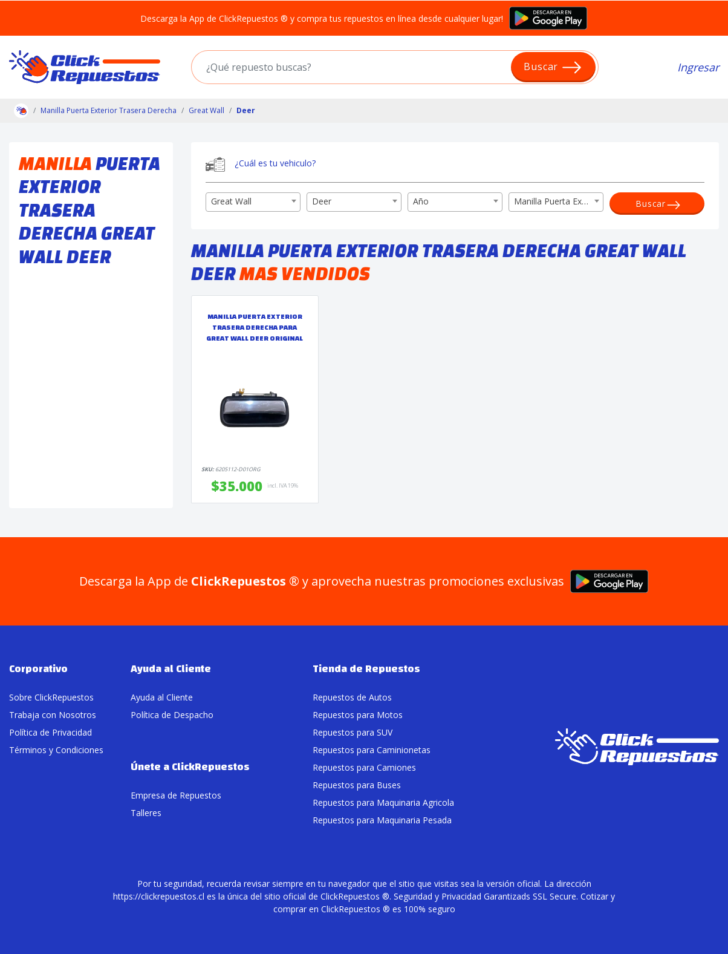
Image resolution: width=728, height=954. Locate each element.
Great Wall (206, 110)
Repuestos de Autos (352, 697)
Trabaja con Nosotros (52, 714)
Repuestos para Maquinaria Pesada (382, 820)
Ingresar (698, 67)
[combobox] (253, 202)
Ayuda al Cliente (162, 697)
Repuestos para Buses (357, 785)
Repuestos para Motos (358, 714)
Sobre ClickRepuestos (51, 697)
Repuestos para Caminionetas (372, 750)
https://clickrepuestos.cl (158, 896)
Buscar (553, 67)
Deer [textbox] (321, 201)
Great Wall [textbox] (231, 201)
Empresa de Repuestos (176, 795)
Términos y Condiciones (56, 750)
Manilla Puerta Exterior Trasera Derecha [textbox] (558, 201)
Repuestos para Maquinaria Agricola (383, 802)
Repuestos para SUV (352, 732)
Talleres (146, 812)
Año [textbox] (421, 201)
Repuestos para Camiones (364, 767)
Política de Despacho (172, 714)
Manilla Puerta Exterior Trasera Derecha (109, 110)
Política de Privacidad (50, 732)
